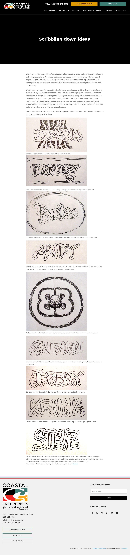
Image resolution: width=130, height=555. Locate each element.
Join (109, 498)
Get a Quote (112, 4)
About (99, 10)
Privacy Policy (103, 548)
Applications (49, 10)
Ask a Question (16, 541)
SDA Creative (124, 548)
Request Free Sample (84, 4)
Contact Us (119, 10)
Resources (87, 10)
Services (75, 10)
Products (63, 10)
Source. (75, 464)
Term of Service (96, 548)
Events (109, 10)
